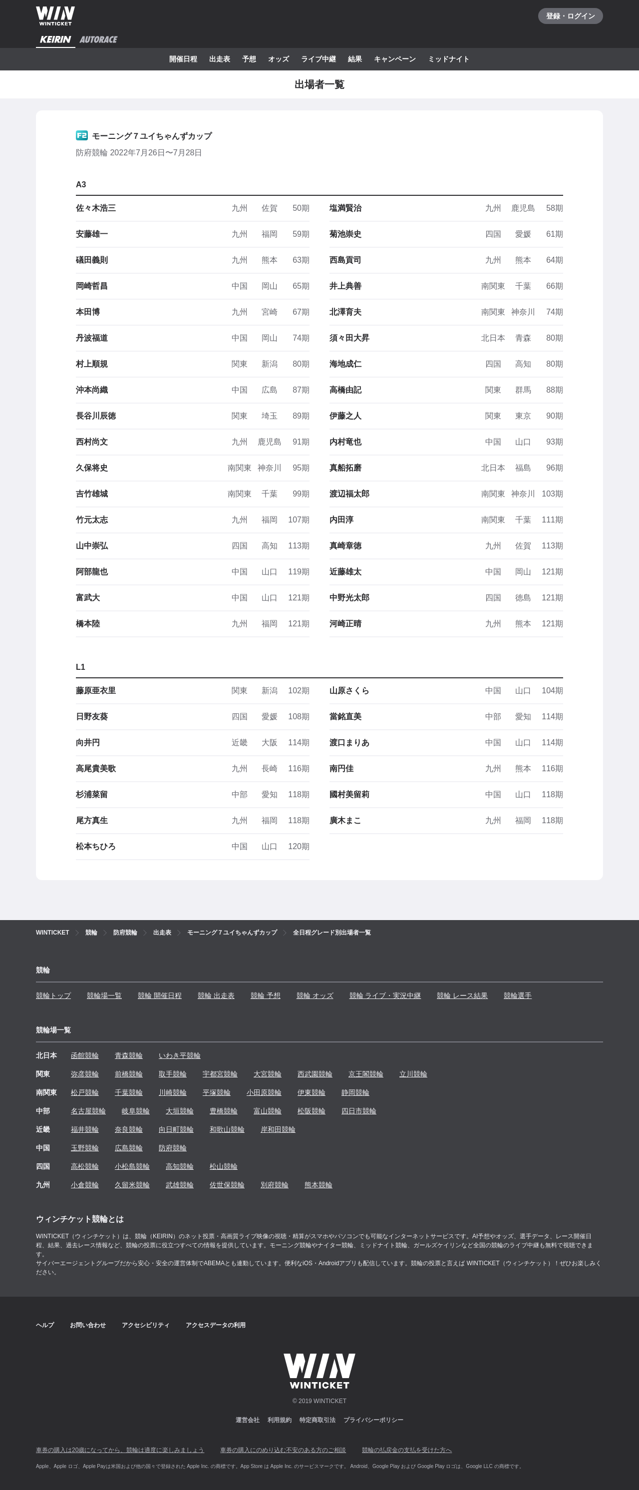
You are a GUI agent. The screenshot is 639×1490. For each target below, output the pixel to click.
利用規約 (280, 1420)
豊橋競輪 (224, 1111)
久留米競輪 (132, 1185)
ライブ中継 (318, 59)
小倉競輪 (85, 1185)
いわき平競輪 (180, 1055)
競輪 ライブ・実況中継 (385, 995)
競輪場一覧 (104, 995)
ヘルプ (45, 1325)
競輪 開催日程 (160, 995)
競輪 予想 (266, 995)
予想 (249, 59)
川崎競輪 (173, 1092)
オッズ (278, 59)
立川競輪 (413, 1074)
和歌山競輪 (227, 1129)
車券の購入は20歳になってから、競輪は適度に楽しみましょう (120, 1450)
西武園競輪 (315, 1074)
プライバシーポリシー (373, 1420)
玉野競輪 (85, 1148)
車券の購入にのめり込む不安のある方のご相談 (283, 1450)
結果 (355, 59)
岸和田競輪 (278, 1129)
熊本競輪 (318, 1185)
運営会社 (248, 1420)
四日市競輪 (358, 1111)
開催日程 (183, 59)
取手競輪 (173, 1074)
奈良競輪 (129, 1129)
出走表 (219, 59)
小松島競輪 (132, 1166)
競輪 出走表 (216, 995)
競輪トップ (53, 995)
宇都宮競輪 (220, 1074)
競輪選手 (518, 995)
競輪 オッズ (315, 995)
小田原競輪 (264, 1092)
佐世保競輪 (227, 1185)
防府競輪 (173, 1148)
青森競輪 (129, 1055)
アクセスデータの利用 (216, 1325)
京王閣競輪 (365, 1074)
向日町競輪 (176, 1129)
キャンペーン (395, 59)
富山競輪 (268, 1111)
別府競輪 (275, 1185)
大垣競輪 (180, 1111)
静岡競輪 (355, 1092)
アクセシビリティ (146, 1325)
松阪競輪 (311, 1111)
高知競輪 (180, 1166)
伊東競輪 (311, 1092)
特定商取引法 (317, 1420)
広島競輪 (129, 1148)
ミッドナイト (449, 59)
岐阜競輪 (136, 1111)
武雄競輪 (180, 1185)
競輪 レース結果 (462, 995)
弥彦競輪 (85, 1074)
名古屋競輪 (88, 1111)
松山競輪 (224, 1166)
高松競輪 (85, 1166)
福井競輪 (85, 1129)
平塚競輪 (217, 1092)
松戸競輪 (85, 1092)
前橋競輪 (129, 1074)
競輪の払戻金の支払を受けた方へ (407, 1450)
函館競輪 (85, 1055)
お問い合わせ (88, 1325)
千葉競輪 (129, 1092)
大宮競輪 (268, 1074)
